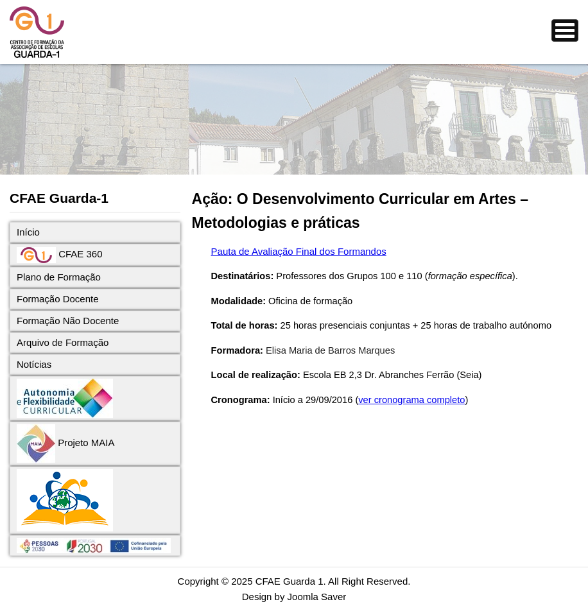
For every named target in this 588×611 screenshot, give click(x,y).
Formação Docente (58, 298)
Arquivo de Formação (62, 342)
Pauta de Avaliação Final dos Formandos (298, 251)
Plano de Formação (59, 276)
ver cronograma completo (411, 400)
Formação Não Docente (68, 320)
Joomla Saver (317, 596)
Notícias (34, 364)
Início (28, 232)
